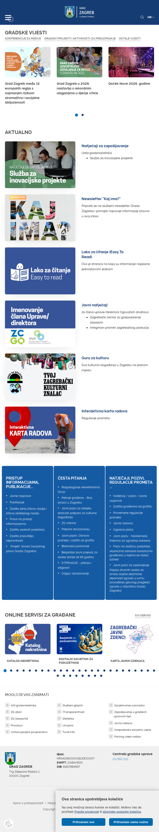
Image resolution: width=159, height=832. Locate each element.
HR (151, 17)
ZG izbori (16, 712)
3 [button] (17, 671)
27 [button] (64, 676)
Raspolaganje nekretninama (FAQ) (79, 490)
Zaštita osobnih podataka (27, 529)
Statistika (68, 718)
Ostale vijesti (130, 38)
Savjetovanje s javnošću (129, 705)
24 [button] (148, 671)
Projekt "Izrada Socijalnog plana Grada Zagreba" (25, 549)
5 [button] (30, 671)
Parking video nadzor (127, 736)
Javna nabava (123, 523)
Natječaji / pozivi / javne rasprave (128, 498)
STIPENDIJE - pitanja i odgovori (75, 565)
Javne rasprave (20, 496)
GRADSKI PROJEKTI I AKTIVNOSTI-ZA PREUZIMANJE (80, 38)
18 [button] (110, 671)
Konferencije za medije (23, 38)
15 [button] (92, 671)
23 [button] (142, 671)
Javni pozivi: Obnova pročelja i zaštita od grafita (76, 538)
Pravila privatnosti (87, 811)
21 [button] (129, 671)
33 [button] (101, 676)
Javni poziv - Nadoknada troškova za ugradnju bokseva (130, 538)
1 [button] (76, 115)
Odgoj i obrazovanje (75, 573)
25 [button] (154, 671)
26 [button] (58, 676)
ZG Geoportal (19, 718)
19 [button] (117, 671)
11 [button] (67, 671)
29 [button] (76, 676)
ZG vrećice (68, 523)
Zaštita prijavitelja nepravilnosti (20, 538)
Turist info (69, 732)
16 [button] (98, 671)
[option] (28, 77)
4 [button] (24, 671)
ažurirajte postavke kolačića (122, 811)
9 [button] (55, 671)
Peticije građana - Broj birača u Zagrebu (75, 500)
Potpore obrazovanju (75, 529)
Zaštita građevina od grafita (132, 506)
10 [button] (61, 671)
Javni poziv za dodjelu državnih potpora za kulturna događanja (77, 513)
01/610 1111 (120, 759)
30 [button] (83, 676)
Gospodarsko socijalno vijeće (132, 729)
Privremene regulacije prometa (126, 515)
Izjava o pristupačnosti (28, 803)
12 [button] (73, 671)
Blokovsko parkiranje (75, 546)
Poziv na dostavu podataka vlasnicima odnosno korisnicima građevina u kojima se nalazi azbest (131, 553)
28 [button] (70, 676)
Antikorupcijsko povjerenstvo (29, 732)
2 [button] (83, 115)
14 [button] (86, 671)
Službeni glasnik (73, 705)
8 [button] (48, 671)
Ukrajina (68, 725)
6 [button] (36, 671)
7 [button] (42, 671)
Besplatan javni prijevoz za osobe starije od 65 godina (78, 555)
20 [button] (123, 671)
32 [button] (95, 676)
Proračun (17, 725)
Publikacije (17, 502)
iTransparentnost (73, 712)
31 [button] (89, 676)
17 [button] (104, 671)
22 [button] (135, 671)
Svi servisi (143, 615)
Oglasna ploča (123, 529)
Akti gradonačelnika (23, 705)
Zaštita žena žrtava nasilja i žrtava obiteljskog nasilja (26, 511)
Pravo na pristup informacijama (19, 521)
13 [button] (79, 671)
